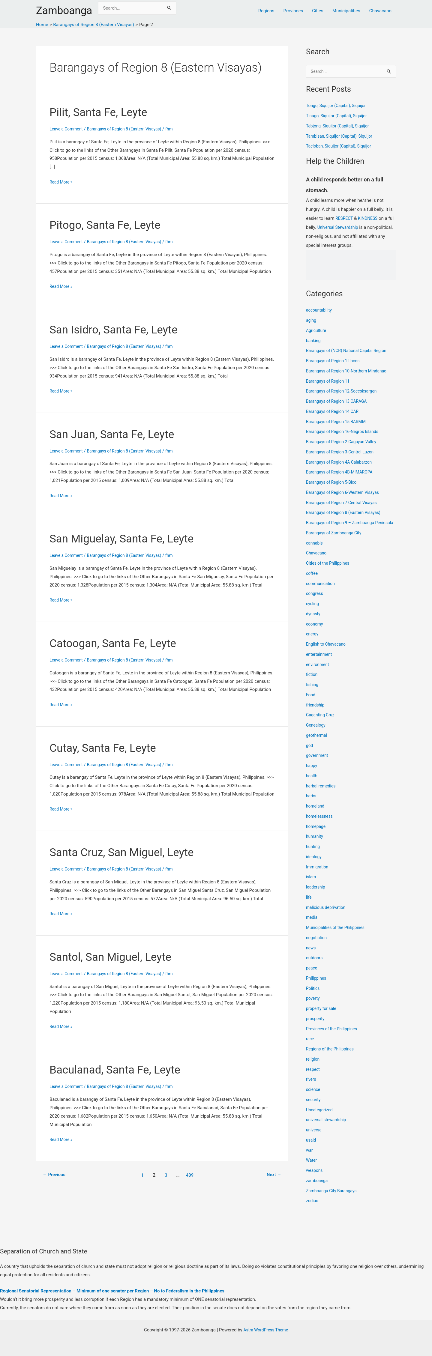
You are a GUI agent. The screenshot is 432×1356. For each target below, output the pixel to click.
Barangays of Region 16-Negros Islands (345, 432)
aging (311, 321)
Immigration (318, 874)
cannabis (315, 550)
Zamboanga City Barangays (333, 1198)
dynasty (314, 621)
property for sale (322, 1016)
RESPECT (344, 219)
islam (311, 884)
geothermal (317, 742)
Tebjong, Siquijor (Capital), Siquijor (340, 126)
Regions (266, 10)
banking (314, 341)
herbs (311, 803)
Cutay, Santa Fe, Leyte (107, 748)
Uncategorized (320, 1117)
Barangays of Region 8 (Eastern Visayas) (130, 129)
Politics (313, 995)
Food (311, 702)
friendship (316, 712)
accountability (320, 310)
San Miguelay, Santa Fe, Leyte (128, 538)
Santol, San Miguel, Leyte (116, 957)
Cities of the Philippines (329, 570)
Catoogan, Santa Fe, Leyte (118, 643)
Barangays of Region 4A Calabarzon (342, 462)
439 (191, 1175)
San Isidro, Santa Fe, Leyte (119, 329)
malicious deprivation (327, 914)
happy (312, 773)
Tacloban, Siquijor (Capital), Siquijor (341, 146)
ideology (314, 864)
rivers (311, 1086)
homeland (316, 813)
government (318, 763)
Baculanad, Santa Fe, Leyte (121, 1069)
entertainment (320, 661)
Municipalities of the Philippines (338, 935)
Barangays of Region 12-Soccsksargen (344, 391)
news (311, 955)
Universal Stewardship (347, 228)
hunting (313, 854)
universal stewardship (328, 1127)
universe (314, 1137)
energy (313, 641)
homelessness (320, 823)
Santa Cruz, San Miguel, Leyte (128, 852)
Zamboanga (64, 10)
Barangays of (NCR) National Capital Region (349, 351)
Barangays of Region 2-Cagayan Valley (344, 442)
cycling (313, 611)
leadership (316, 894)
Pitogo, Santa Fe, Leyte (110, 225)
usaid (311, 1147)
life (309, 904)
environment (318, 671)
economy (315, 631)
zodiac (312, 1208)
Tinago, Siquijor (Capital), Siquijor (339, 116)
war (310, 1157)
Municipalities (346, 10)
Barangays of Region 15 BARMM (338, 422)
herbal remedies (322, 793)
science (313, 1097)
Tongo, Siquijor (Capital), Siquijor (338, 106)
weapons (315, 1178)
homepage (316, 833)
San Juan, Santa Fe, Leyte (117, 434)
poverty (313, 1005)
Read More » (62, 182)
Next (273, 1175)
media (312, 924)
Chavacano (380, 10)
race (310, 1046)
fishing (313, 692)
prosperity (316, 1026)
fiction (312, 682)
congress (315, 601)
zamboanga (318, 1187)
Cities (317, 10)
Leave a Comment (68, 129)
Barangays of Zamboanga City (336, 540)
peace (312, 975)
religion (313, 1066)
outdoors (315, 965)
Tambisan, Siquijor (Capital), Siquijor (342, 136)
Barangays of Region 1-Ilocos (335, 361)
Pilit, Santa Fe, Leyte (103, 112)
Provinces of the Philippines (334, 1036)
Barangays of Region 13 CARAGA (339, 402)
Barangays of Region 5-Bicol (334, 482)
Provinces (293, 10)
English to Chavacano (327, 651)
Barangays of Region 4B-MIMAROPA (342, 472)
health (312, 783)
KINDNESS (370, 219)
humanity (315, 844)
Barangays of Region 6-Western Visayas (345, 493)
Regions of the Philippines (332, 1056)
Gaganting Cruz (321, 722)
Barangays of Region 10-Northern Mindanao (350, 371)
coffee (312, 580)
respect (313, 1076)
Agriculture (317, 331)
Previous (55, 1175)
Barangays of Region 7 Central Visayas (344, 503)
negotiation (317, 945)
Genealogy (316, 732)
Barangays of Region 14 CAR (334, 412)
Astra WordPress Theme (266, 1330)
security (314, 1107)
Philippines (317, 985)
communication (321, 590)
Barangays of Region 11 (329, 381)
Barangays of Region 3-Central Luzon (343, 452)
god (310, 752)
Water (312, 1167)
